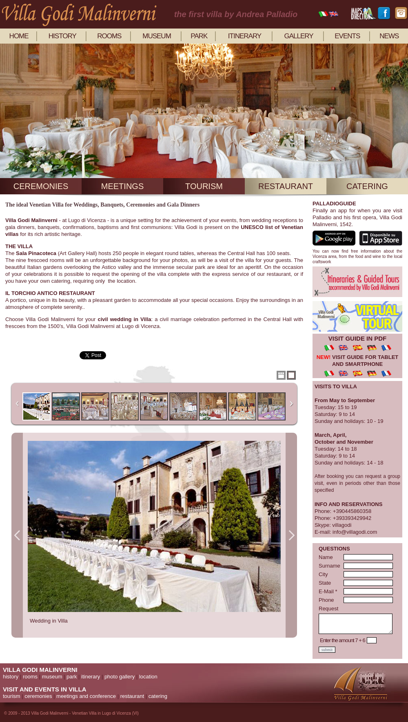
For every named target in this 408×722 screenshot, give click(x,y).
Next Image (291, 535)
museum (156, 36)
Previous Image (17, 535)
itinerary (244, 36)
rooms (109, 36)
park (199, 36)
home (19, 36)
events (347, 36)
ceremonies (40, 186)
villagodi (341, 525)
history (62, 36)
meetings (122, 186)
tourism (204, 186)
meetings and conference (86, 696)
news (389, 36)
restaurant (285, 186)
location (148, 677)
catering (367, 186)
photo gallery (119, 677)
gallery (298, 36)
